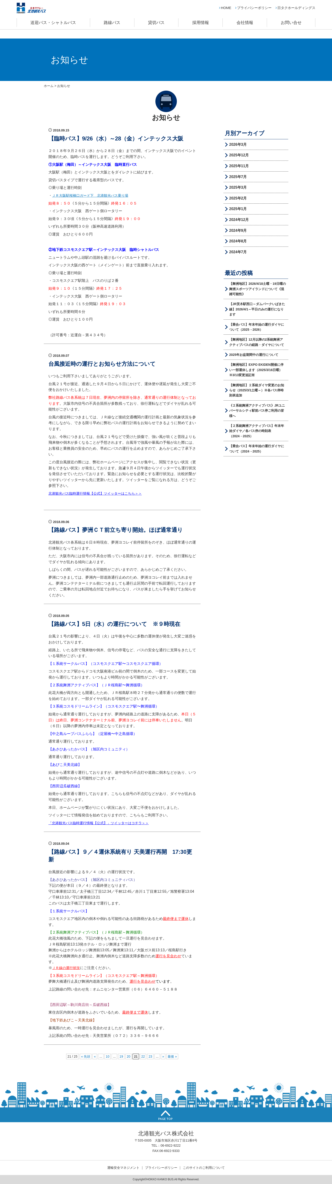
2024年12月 (239, 220)
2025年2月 (238, 198)
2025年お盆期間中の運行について (253, 355)
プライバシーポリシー (254, 13)
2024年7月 (238, 252)
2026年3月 (238, 144)
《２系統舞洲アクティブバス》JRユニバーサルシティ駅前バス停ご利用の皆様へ (257, 411)
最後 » (172, 1056)
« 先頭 (85, 1056)
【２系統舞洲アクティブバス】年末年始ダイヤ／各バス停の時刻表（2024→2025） (256, 431)
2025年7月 (238, 177)
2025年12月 (239, 155)
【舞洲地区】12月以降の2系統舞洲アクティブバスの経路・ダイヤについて (256, 342)
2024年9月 (238, 230)
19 (121, 1056)
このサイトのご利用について (204, 1167)
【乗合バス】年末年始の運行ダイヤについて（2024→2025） (256, 448)
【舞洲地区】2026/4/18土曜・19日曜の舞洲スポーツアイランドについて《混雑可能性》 (257, 289)
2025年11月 (239, 166)
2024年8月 (238, 241)
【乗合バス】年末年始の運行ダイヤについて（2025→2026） (256, 327)
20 (128, 1056)
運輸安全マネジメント (123, 1167)
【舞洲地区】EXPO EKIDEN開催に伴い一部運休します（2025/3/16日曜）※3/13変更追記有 (256, 370)
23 (150, 1056)
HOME (226, 13)
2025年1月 (238, 209)
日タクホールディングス (296, 13)
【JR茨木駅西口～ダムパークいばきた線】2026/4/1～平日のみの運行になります (257, 309)
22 (143, 1056)
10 (108, 1056)
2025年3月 (238, 187)
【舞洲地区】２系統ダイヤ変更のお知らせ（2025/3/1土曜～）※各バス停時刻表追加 (256, 390)
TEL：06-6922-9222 (166, 1145)
